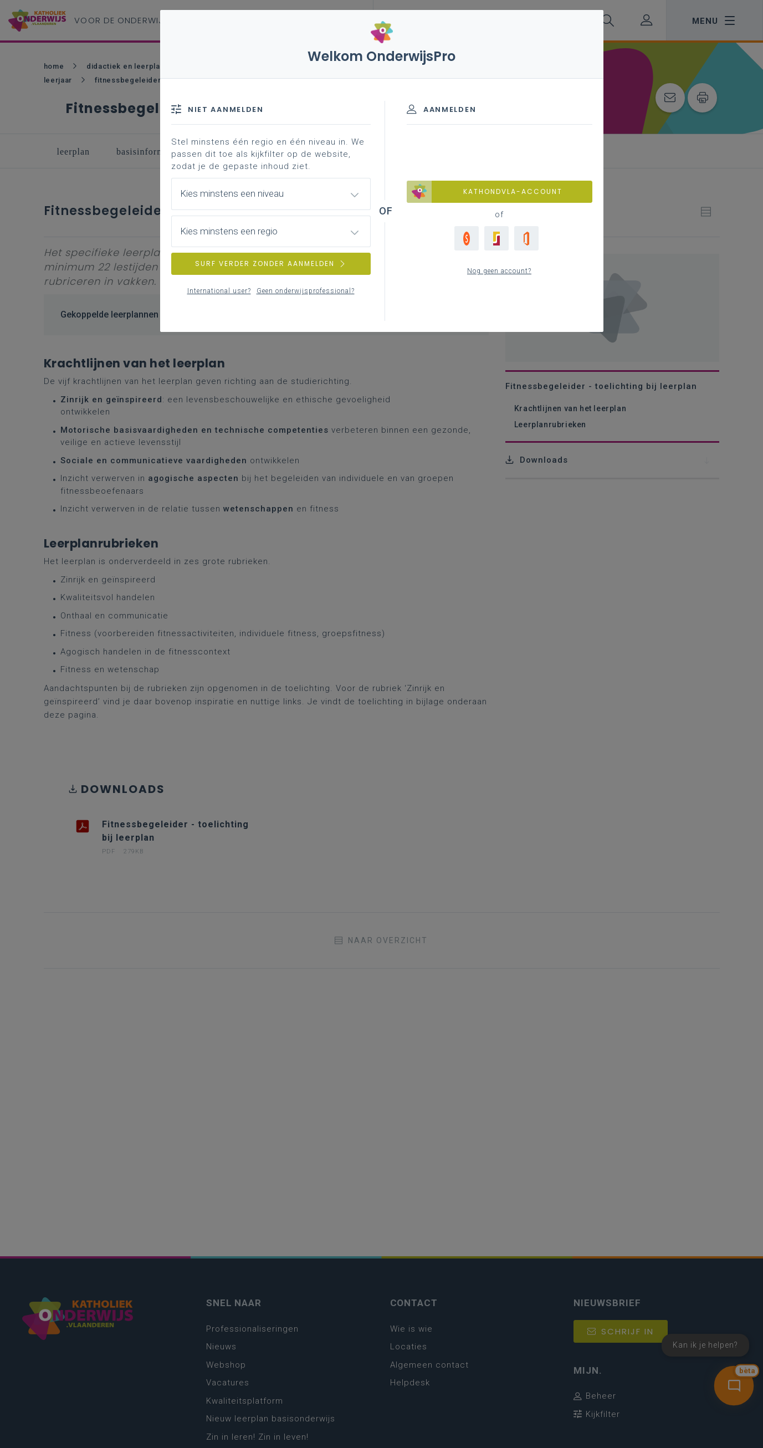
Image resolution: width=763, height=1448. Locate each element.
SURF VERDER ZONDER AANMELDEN (271, 263)
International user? (219, 291)
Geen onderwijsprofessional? (306, 291)
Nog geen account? (499, 271)
